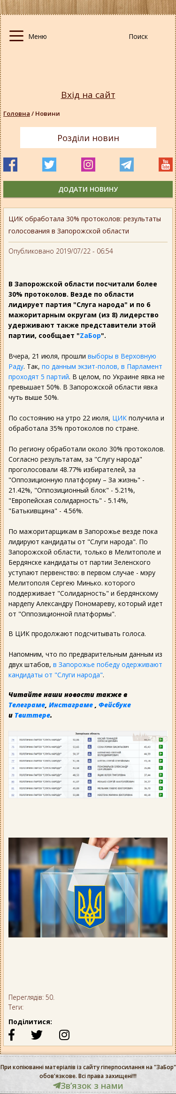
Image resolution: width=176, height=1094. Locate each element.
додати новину (88, 189)
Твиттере (32, 715)
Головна (16, 113)
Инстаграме (71, 704)
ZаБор (90, 335)
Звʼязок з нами (88, 1085)
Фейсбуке (115, 704)
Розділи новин (88, 137)
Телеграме (26, 704)
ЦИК (119, 417)
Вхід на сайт (88, 95)
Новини (47, 113)
